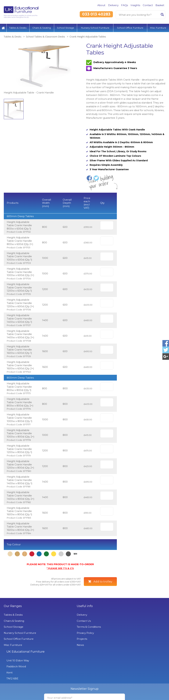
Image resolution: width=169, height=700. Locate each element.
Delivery (113, 5)
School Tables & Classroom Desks (45, 36)
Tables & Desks (17, 27)
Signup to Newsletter (84, 692)
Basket (159, 5)
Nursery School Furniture (95, 27)
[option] (43, 68)
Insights (135, 5)
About (101, 5)
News (62, 661)
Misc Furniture (158, 27)
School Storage (65, 27)
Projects (64, 655)
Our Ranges (13, 623)
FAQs (124, 5)
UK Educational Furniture (133, 623)
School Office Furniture (130, 27)
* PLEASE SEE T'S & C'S (60, 585)
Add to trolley (102, 598)
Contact (148, 5)
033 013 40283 (96, 14)
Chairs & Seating (41, 27)
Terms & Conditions (71, 643)
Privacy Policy (67, 649)
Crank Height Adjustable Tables (88, 36)
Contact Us (66, 637)
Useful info (67, 623)
